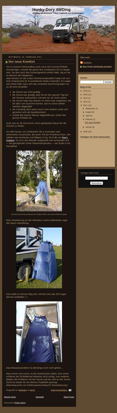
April (88, 116)
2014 (85, 98)
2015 (85, 95)
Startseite (40, 397)
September (91, 109)
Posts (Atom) (20, 403)
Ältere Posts (69, 397)
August (89, 112)
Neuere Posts (10, 397)
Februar (89, 119)
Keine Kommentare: (59, 390)
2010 (85, 132)
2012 (85, 102)
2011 (85, 105)
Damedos (87, 63)
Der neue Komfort (22, 61)
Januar (89, 127)
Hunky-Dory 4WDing (51, 9)
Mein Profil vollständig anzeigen (97, 67)
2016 (85, 91)
